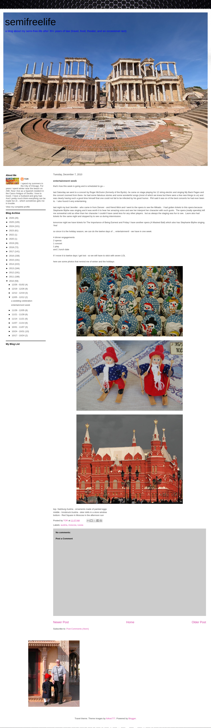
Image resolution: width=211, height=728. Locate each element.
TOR (26, 179)
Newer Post (61, 622)
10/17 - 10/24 (18, 335)
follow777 (110, 718)
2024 (12, 226)
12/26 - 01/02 (18, 284)
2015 (12, 260)
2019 (12, 243)
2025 (12, 222)
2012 (12, 272)
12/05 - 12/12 (18, 297)
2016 (12, 255)
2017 (12, 251)
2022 (12, 234)
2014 (12, 264)
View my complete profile (18, 207)
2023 (12, 230)
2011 (12, 276)
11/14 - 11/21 (18, 318)
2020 (12, 239)
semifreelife (30, 21)
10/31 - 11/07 (18, 327)
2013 (12, 268)
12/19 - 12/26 (18, 288)
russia (80, 525)
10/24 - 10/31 (18, 331)
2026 (12, 218)
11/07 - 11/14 (18, 323)
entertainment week (20, 305)
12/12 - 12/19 (18, 293)
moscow (72, 525)
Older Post (199, 622)
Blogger (132, 718)
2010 (12, 281)
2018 (12, 247)
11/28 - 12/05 (18, 310)
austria (64, 525)
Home (130, 622)
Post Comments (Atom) (77, 629)
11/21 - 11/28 (18, 314)
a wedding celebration (21, 301)
